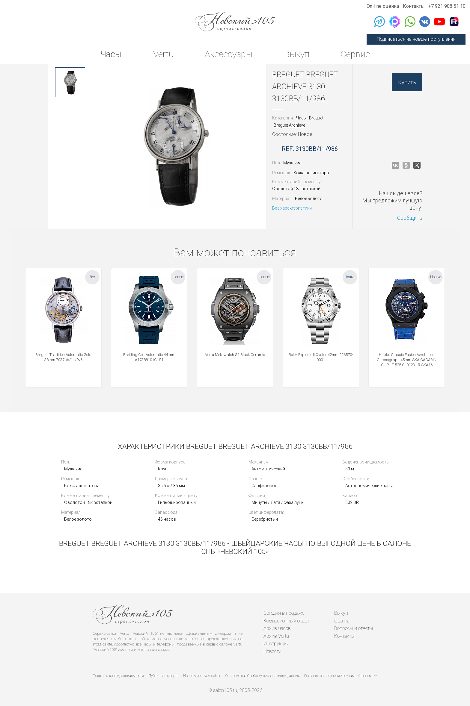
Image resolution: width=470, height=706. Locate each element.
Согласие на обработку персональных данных (262, 676)
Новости (272, 651)
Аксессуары (228, 54)
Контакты (414, 6)
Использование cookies (202, 676)
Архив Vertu (276, 636)
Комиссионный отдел (286, 621)
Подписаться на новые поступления (416, 39)
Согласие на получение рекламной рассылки (340, 676)
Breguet (316, 118)
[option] (70, 82)
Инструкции (276, 643)
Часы (111, 54)
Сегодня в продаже (283, 613)
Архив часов (277, 628)
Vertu (163, 54)
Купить (407, 82)
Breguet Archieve (289, 125)
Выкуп (296, 54)
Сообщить (409, 218)
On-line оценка (383, 6)
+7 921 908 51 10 (447, 6)
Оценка (342, 621)
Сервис (355, 54)
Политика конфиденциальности (118, 676)
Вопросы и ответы (353, 628)
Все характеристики (292, 208)
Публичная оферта (163, 676)
